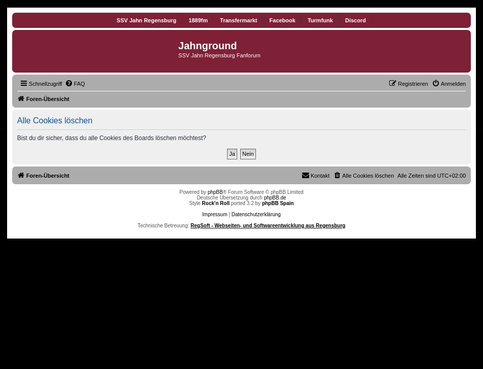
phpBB (215, 192)
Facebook (282, 20)
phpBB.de (275, 197)
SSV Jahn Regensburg (146, 20)
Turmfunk (320, 20)
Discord (355, 20)
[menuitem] (75, 84)
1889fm (198, 20)
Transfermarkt (238, 20)
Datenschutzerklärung (256, 214)
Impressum (214, 214)
